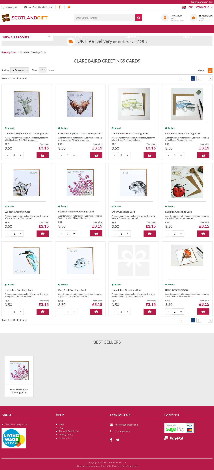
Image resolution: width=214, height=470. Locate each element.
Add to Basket (43, 155)
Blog (79, 29)
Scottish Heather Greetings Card (19, 391)
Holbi (108, 465)
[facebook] (59, 7)
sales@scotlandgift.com (39, 7)
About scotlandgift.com (16, 424)
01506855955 (11, 7)
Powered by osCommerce (125, 465)
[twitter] (69, 7)
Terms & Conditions (69, 431)
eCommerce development (89, 465)
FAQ (61, 427)
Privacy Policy (66, 434)
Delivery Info (65, 438)
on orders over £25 (110, 41)
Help (61, 424)
